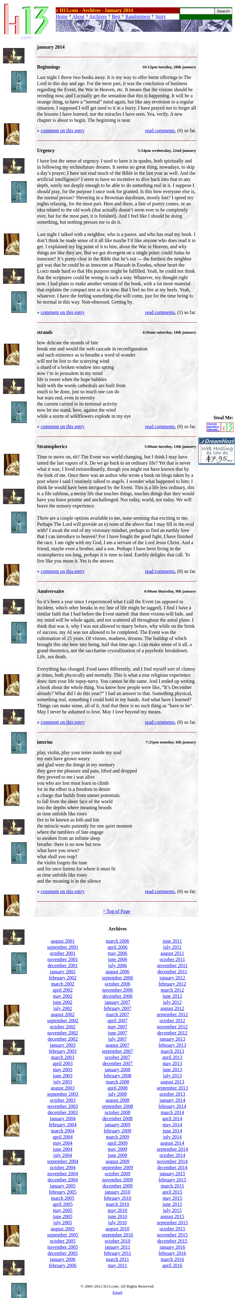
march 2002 (62, 983)
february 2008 (117, 1075)
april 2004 (63, 1136)
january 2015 (172, 1173)
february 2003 (62, 1051)
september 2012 (172, 1014)
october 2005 (63, 1241)
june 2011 (172, 941)
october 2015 (172, 1228)
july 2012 (172, 1002)
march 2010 (117, 1204)
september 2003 (62, 1094)
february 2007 (117, 1008)
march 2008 (117, 1081)
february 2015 (172, 1179)
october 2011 (172, 959)
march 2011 (117, 1259)
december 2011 (172, 971)
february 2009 (117, 1130)
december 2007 (117, 1063)
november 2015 (172, 1234)
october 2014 (172, 1155)
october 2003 (63, 1100)
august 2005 (63, 1228)
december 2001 (63, 965)
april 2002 (63, 990)
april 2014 (172, 1118)
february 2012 (172, 983)
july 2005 (62, 1222)
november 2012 (172, 1026)
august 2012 (172, 1008)
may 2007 (117, 1026)
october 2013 (172, 1094)
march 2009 (117, 1136)
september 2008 (117, 1106)
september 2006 (117, 977)
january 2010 (117, 1192)
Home (62, 16)
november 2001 (62, 959)
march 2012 (172, 990)
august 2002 (63, 1014)
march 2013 (172, 1051)
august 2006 (117, 971)
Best (116, 16)
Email (117, 1292)
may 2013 (172, 1063)
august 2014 (172, 1143)
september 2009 (117, 1167)
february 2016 (172, 1253)
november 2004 (62, 1173)
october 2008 (117, 1112)
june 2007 (117, 1032)
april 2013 (172, 1057)
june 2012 (172, 996)
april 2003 (63, 1063)
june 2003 (63, 1075)
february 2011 (117, 1253)
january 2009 (117, 1124)
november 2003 (62, 1106)
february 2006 (62, 1265)
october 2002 (63, 1026)
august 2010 (117, 1228)
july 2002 (62, 1008)
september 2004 (62, 1161)
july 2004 (62, 1155)
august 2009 (117, 1161)
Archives (98, 16)
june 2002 (63, 1002)
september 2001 (62, 947)
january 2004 (63, 1118)
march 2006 (117, 941)
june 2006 (117, 959)
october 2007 (117, 1057)
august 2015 (172, 1216)
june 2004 (63, 1149)
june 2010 (117, 1216)
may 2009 (117, 1149)
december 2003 (63, 1112)
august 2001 (63, 941)
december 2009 (117, 1185)
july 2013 (172, 1075)
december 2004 (63, 1179)
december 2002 (63, 1039)
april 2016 (172, 1265)
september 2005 (62, 1234)
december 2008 (117, 1118)
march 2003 (62, 1057)
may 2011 (117, 1265)
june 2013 (172, 1069)
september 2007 (117, 1051)
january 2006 (63, 1259)
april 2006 (117, 947)
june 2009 (117, 1155)
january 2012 (172, 977)
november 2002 (62, 1032)
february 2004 (62, 1124)
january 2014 (172, 1100)
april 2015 (172, 1192)
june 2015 (172, 1204)
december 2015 (172, 1241)
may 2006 (117, 953)
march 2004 (62, 1130)
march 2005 (62, 1198)
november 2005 (62, 1247)
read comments (160, 130)
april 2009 (117, 1143)
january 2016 (172, 1247)
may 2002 (63, 996)
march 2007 (117, 1014)
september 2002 (62, 1020)
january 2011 (117, 1247)
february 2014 (172, 1106)
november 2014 (172, 1161)
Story (160, 16)
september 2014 (172, 1149)
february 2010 (117, 1198)
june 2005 (63, 1216)
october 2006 (117, 983)
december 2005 (63, 1253)
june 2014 (172, 1130)
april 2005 (63, 1204)
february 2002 (62, 977)
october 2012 (172, 1020)
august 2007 (117, 1045)
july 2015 (172, 1210)
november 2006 (117, 990)
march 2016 (172, 1259)
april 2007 (117, 1020)
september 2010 (117, 1234)
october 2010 (117, 1241)
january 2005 (63, 1185)
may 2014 (172, 1124)
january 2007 (117, 1002)
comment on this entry (63, 130)
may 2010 (117, 1210)
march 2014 (172, 1112)
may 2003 (63, 1069)
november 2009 (117, 1179)
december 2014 (172, 1167)
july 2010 (117, 1222)
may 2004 (63, 1143)
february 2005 (62, 1192)
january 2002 (63, 971)
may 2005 (63, 1210)
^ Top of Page (116, 911)
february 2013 (172, 1045)
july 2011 (172, 947)
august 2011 (172, 953)
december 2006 (117, 996)
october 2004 (63, 1167)
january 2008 (117, 1069)
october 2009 (117, 1173)
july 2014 (172, 1136)
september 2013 (172, 1087)
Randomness (138, 16)
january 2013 (172, 1039)
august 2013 (172, 1081)
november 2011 (172, 965)
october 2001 (63, 953)
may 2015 (172, 1198)
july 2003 (62, 1081)
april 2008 (117, 1087)
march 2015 (172, 1185)
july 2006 (117, 965)
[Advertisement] (216, 134)
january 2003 (63, 1045)
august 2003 (63, 1087)
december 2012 (172, 1032)
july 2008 (117, 1094)
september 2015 (172, 1222)
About (78, 16)
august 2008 (117, 1100)
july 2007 (117, 1039)
